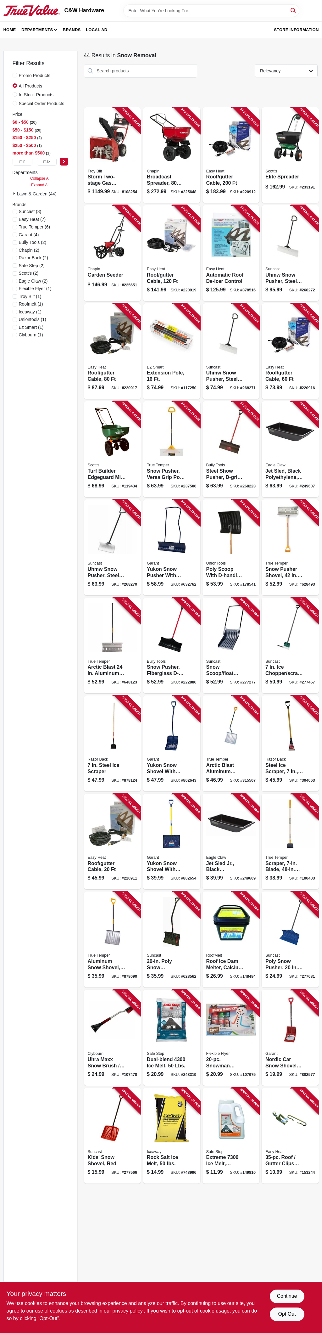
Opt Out (287, 1314)
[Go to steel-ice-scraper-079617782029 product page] (112, 743)
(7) (32, 219)
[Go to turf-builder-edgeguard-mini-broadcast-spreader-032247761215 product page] (112, 449)
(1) (35, 288)
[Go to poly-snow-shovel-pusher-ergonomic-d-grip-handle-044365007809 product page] (171, 939)
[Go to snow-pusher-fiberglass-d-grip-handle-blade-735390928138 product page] (171, 646)
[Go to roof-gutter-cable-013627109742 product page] (171, 253)
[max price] (47, 162)
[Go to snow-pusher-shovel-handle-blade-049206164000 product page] (290, 547)
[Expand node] (15, 193)
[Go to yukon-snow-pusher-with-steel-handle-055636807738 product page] (171, 547)
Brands (72, 29)
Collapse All (40, 178)
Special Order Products (41, 103)
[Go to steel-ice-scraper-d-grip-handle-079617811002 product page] (290, 743)
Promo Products (34, 75)
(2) (33, 242)
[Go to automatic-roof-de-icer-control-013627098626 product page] (231, 253)
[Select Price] (64, 162)
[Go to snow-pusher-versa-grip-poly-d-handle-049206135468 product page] (171, 449)
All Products (30, 85)
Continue (287, 1296)
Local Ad (96, 29)
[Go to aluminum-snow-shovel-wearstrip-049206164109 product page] (112, 939)
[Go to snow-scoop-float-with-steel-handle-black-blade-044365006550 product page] (231, 646)
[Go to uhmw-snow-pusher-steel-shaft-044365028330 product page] (112, 547)
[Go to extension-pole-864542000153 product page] (171, 351)
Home (9, 29)
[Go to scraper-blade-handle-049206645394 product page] (290, 842)
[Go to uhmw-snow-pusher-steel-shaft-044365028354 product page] (290, 253)
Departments (37, 29)
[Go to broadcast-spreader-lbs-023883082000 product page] (171, 155)
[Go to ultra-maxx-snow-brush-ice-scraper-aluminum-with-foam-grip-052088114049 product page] (112, 1038)
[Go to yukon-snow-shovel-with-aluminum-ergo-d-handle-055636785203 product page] (171, 743)
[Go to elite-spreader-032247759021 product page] (290, 155)
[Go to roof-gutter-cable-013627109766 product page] (231, 155)
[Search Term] (211, 10)
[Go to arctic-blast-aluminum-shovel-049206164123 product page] (231, 743)
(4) (29, 234)
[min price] (22, 162)
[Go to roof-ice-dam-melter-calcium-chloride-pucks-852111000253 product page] (231, 939)
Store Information (296, 29)
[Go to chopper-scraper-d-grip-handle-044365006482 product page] (290, 646)
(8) (30, 211)
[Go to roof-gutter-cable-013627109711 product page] (290, 351)
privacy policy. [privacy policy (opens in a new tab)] (128, 1310)
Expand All (40, 185)
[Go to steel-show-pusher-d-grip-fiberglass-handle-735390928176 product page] (231, 449)
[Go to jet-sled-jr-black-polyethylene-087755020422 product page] (231, 842)
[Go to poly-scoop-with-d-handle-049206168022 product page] (231, 547)
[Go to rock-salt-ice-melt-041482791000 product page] (171, 1136)
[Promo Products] (15, 75)
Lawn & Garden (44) (37, 193)
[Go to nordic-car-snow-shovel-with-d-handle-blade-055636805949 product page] (290, 1038)
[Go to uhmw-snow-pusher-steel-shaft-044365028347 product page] (231, 351)
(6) (34, 226)
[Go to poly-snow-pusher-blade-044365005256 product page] (290, 939)
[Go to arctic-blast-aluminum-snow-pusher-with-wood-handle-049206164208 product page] (112, 646)
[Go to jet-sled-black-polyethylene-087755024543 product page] (290, 449)
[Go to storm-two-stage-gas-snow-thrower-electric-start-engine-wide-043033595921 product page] (112, 155)
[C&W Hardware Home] (31, 10)
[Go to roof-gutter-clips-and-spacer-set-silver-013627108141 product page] (290, 1136)
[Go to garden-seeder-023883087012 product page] (112, 253)
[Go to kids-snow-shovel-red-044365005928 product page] (112, 1136)
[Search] (293, 10)
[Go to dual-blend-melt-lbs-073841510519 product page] (171, 1038)
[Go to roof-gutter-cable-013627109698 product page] (112, 842)
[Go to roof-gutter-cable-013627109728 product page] (112, 351)
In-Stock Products (36, 94)
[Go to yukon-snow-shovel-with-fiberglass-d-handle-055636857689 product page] (171, 842)
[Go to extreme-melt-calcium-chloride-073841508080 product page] (231, 1136)
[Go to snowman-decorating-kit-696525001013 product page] (231, 1038)
